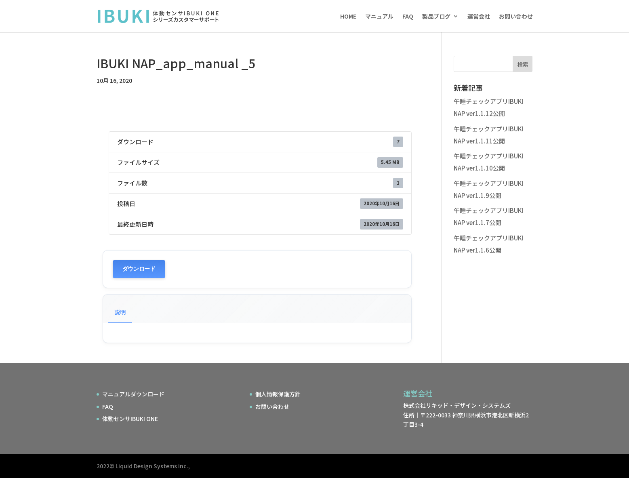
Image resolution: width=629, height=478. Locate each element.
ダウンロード (139, 268)
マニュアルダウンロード (133, 394)
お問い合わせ (516, 16)
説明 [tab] (120, 312)
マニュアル (379, 16)
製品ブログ (436, 16)
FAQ (407, 16)
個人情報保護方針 (278, 394)
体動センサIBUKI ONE (130, 419)
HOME (348, 16)
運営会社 (478, 16)
